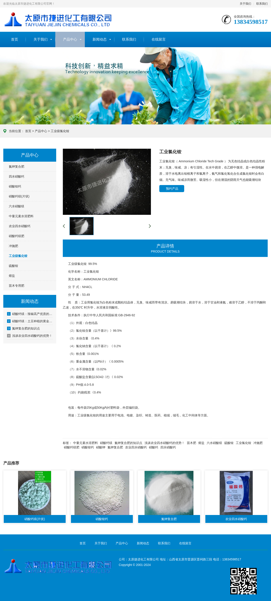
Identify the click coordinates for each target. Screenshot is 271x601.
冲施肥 (13, 246)
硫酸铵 (13, 266)
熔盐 (12, 275)
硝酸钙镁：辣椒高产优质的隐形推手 (30, 314)
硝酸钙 (153, 447)
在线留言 (159, 39)
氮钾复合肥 (16, 166)
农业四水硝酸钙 (19, 226)
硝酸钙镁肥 (16, 236)
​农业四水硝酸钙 (136, 447)
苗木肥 (191, 443)
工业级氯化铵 (60, 131)
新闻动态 (100, 39)
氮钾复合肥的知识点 (23, 328)
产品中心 (70, 39)
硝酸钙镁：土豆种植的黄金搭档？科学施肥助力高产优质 (30, 321)
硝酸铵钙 (15, 186)
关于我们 (245, 3)
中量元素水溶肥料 (21, 216)
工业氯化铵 (243, 443)
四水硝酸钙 (16, 176)
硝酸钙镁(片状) (19, 196)
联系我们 (262, 3)
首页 (14, 39)
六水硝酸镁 (16, 206)
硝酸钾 (100, 447)
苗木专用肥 (16, 285)
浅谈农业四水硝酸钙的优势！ (29, 335)
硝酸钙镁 (106, 443)
